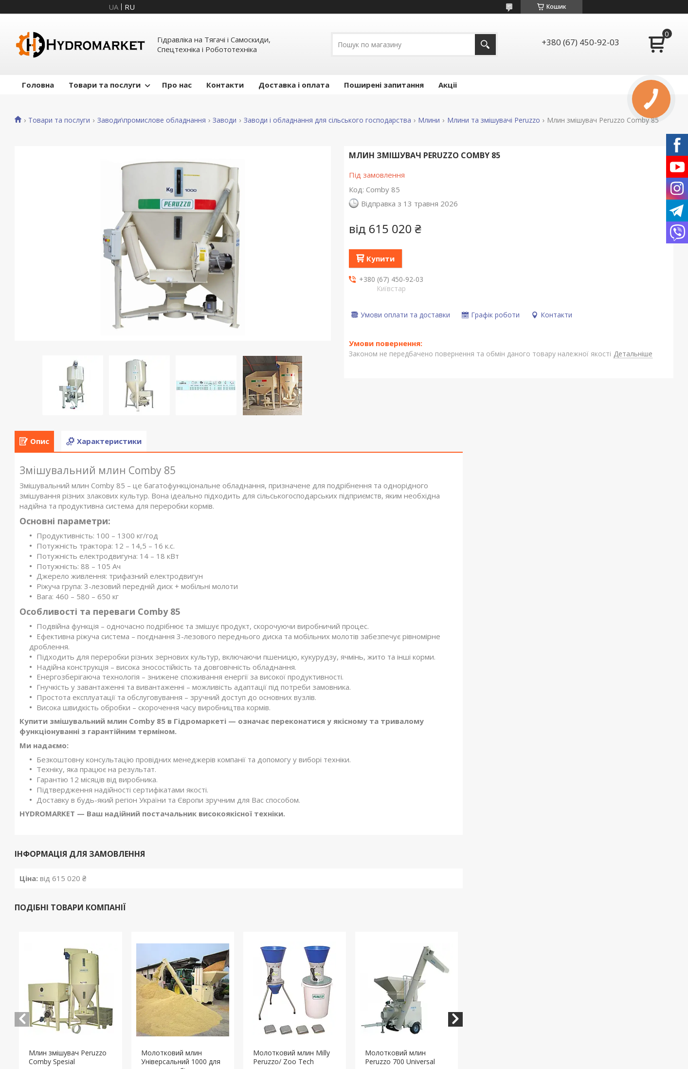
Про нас (177, 85)
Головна (38, 85)
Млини (429, 120)
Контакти (225, 85)
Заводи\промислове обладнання (151, 120)
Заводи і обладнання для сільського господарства (327, 120)
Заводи (224, 120)
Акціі (447, 85)
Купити (380, 258)
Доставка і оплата (293, 85)
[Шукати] (485, 44)
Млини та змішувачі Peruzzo (493, 120)
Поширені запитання (384, 85)
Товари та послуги (105, 85)
